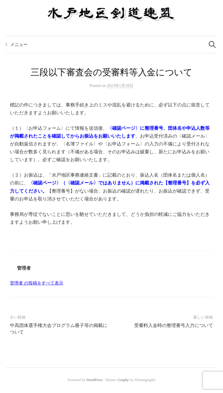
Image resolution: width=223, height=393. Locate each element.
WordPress (94, 380)
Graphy (123, 380)
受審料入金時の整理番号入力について (173, 325)
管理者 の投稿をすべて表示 (36, 283)
